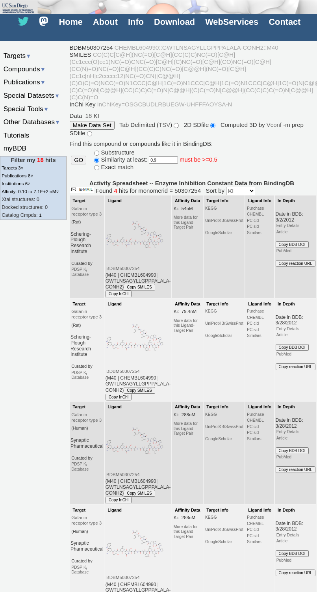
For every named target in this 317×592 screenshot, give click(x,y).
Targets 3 (12, 167)
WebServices (231, 22)
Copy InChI (119, 294)
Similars (254, 233)
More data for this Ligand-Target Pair (186, 222)
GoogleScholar (218, 233)
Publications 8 (17, 175)
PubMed (283, 251)
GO (78, 160)
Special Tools (26, 109)
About (105, 22)
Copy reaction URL (295, 263)
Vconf (275, 124)
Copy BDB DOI (292, 244)
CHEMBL (255, 214)
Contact (284, 22)
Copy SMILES (139, 287)
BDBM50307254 (123, 268)
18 (88, 115)
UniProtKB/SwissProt (224, 220)
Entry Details (287, 225)
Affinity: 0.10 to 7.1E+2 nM (30, 191)
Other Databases (32, 122)
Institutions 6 (16, 183)
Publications (25, 82)
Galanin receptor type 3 (86, 211)
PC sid (253, 226)
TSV (164, 124)
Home (70, 22)
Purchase (255, 208)
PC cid (253, 220)
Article (282, 232)
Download (174, 22)
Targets (18, 56)
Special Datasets (32, 95)
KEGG (211, 208)
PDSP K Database (80, 271)
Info (136, 22)
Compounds (25, 69)
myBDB (15, 148)
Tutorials (17, 135)
